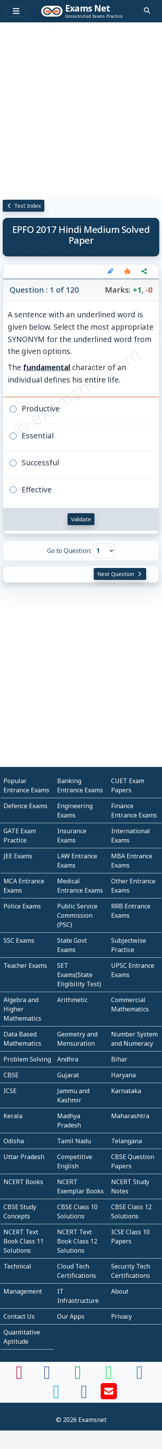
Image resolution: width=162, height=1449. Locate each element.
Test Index (23, 205)
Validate (81, 519)
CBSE (11, 1075)
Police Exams (22, 906)
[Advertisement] (81, 110)
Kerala (12, 1116)
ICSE (10, 1091)
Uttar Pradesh (23, 1156)
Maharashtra (130, 1116)
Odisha (13, 1141)
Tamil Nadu (74, 1141)
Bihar (119, 1059)
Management (22, 1291)
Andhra (67, 1059)
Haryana (123, 1075)
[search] (147, 10)
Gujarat (68, 1075)
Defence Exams (25, 806)
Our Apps (70, 1316)
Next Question (120, 574)
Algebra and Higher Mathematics (22, 1009)
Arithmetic (72, 1000)
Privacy (121, 1316)
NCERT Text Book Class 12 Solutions (77, 1241)
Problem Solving (27, 1059)
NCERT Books (23, 1182)
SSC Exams (18, 940)
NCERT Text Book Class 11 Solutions (23, 1241)
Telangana (126, 1141)
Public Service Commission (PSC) (77, 915)
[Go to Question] (104, 550)
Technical (17, 1266)
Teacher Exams (25, 965)
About (119, 1291)
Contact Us (19, 1316)
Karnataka (126, 1091)
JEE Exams (17, 856)
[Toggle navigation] (16, 11)
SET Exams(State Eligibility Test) (79, 974)
